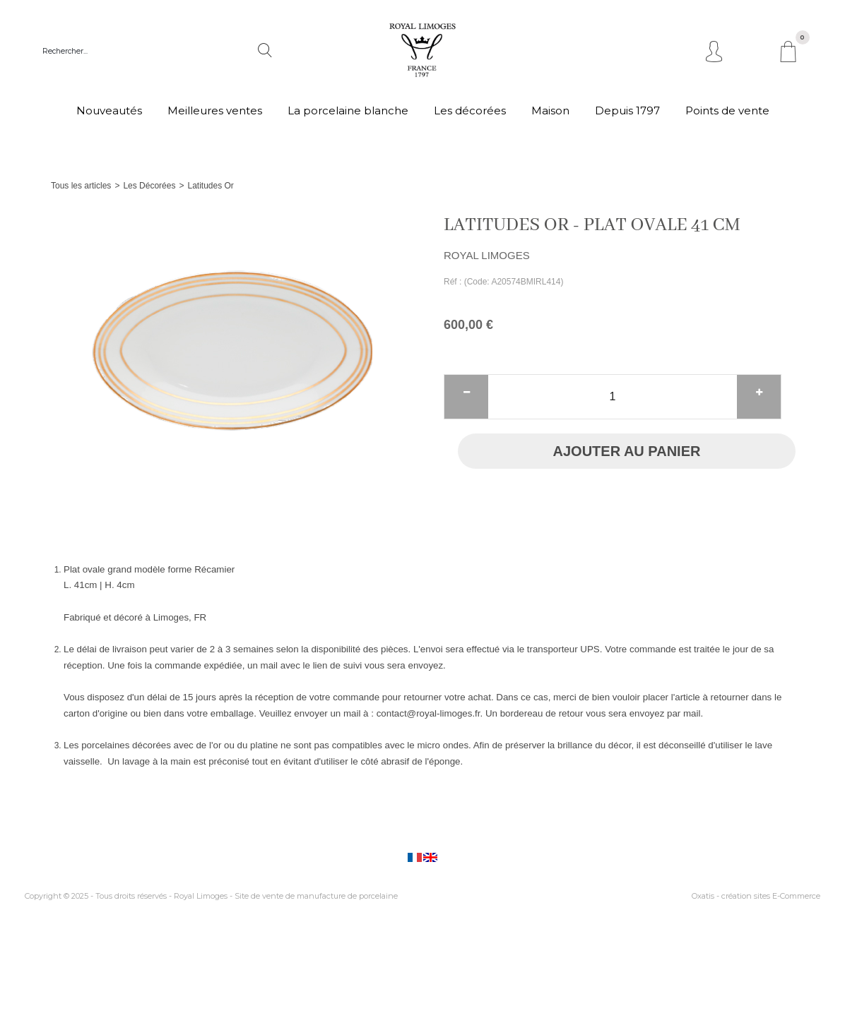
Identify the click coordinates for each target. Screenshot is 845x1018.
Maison (550, 110)
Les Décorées (149, 186)
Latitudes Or (210, 186)
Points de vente (727, 110)
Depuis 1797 (627, 110)
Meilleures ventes (214, 110)
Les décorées (470, 110)
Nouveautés (109, 110)
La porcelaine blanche (348, 110)
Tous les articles (81, 186)
